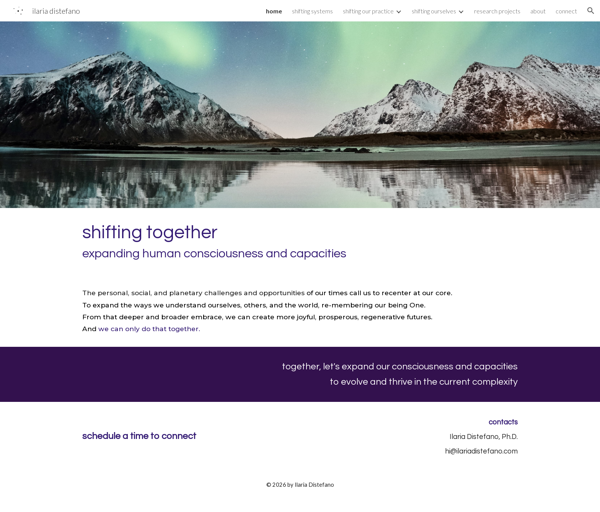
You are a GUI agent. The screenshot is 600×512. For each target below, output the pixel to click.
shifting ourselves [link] (434, 11)
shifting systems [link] (312, 11)
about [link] (538, 11)
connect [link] (566, 11)
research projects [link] (497, 11)
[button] (591, 11)
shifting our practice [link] (368, 11)
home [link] (274, 11)
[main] (300, 241)
